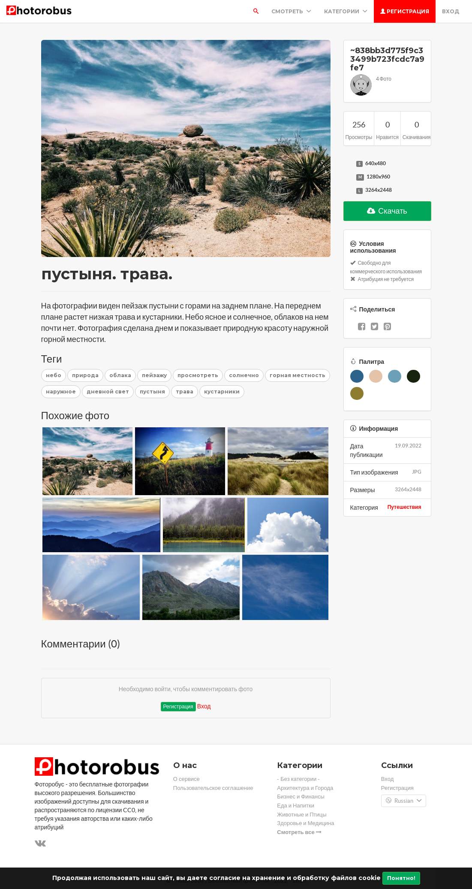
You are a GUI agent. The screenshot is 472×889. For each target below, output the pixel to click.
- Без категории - (298, 779)
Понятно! (401, 878)
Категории (345, 11)
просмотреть (197, 375)
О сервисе (186, 779)
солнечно (244, 375)
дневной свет (108, 391)
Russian (403, 801)
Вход (450, 11)
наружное (61, 391)
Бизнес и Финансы (301, 796)
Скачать (387, 210)
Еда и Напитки (295, 805)
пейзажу (154, 375)
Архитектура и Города (305, 788)
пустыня (152, 391)
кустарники (222, 391)
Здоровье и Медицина (305, 823)
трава (184, 391)
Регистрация (404, 11)
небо (53, 375)
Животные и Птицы (301, 814)
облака (120, 375)
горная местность (297, 375)
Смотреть (291, 11)
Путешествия (404, 507)
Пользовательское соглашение (213, 788)
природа (85, 375)
